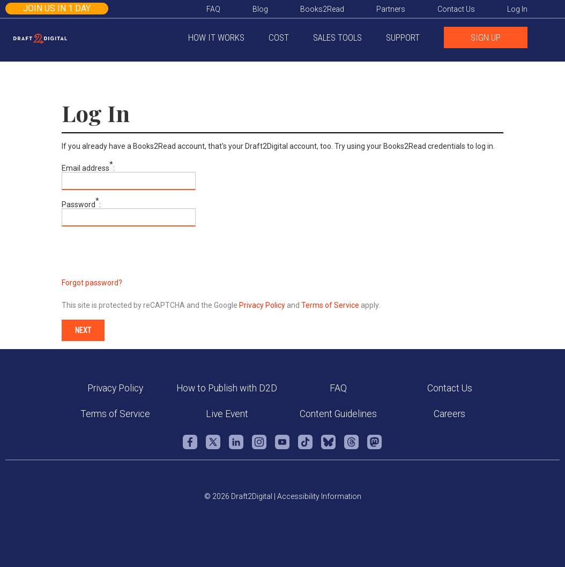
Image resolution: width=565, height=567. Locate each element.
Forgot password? (92, 282)
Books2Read (322, 9)
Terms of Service (330, 305)
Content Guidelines (338, 414)
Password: (81, 204)
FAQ (338, 388)
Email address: (88, 168)
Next (83, 330)
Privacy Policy (262, 305)
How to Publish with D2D (226, 388)
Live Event (227, 414)
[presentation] (143, 258)
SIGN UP (486, 37)
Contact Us (449, 388)
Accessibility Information (319, 496)
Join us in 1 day (57, 8)
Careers (449, 414)
